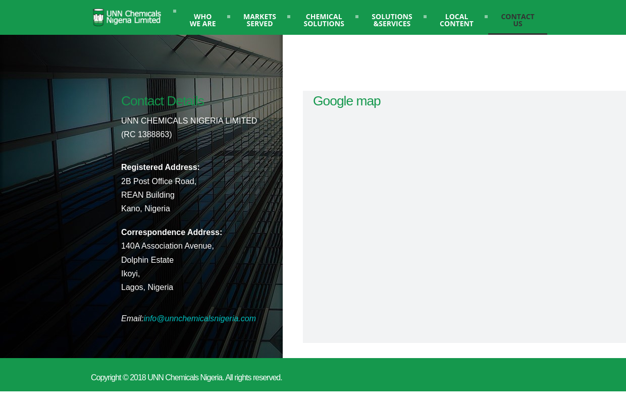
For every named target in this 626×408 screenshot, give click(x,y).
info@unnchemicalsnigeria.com (199, 318)
